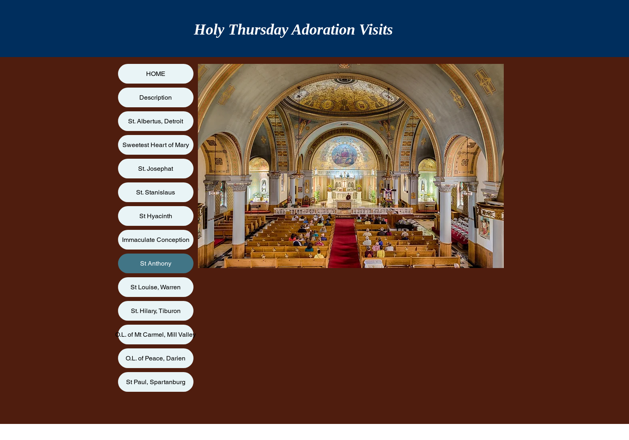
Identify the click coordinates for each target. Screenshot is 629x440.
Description (155, 97)
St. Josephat (155, 168)
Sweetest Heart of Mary (155, 145)
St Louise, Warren (155, 287)
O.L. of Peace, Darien (155, 358)
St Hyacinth (155, 216)
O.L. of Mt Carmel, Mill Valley (155, 334)
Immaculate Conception (155, 240)
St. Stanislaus (155, 192)
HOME (155, 74)
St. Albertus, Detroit (155, 121)
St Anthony (155, 263)
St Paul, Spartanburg (155, 382)
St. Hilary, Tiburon (156, 311)
